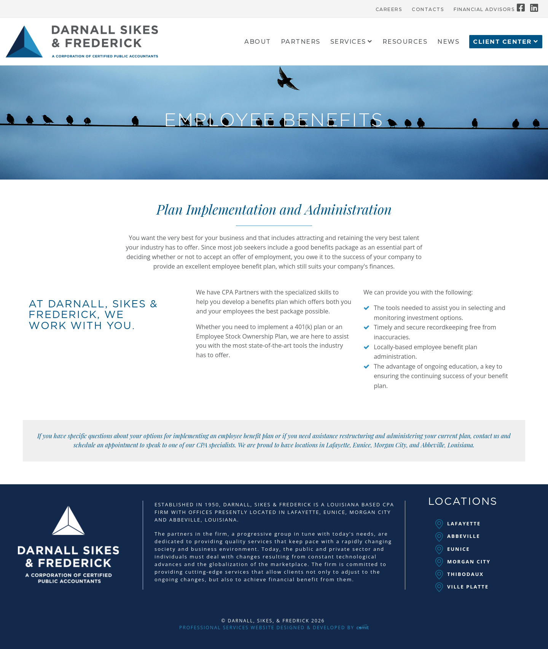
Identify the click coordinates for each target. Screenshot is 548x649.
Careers (389, 9)
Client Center (502, 42)
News (448, 42)
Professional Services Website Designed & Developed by (274, 627)
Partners (300, 42)
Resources (405, 42)
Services (348, 42)
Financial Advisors (484, 9)
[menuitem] (389, 7)
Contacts (428, 9)
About (257, 42)
